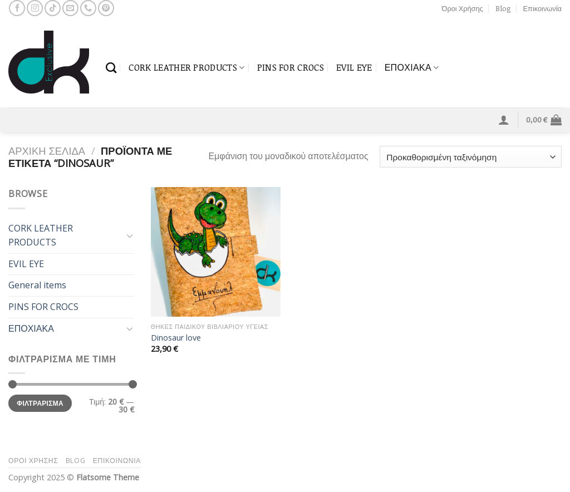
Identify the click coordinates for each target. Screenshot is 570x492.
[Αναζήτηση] (111, 68)
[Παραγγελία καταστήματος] (471, 157)
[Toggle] (129, 235)
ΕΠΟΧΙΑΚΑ (412, 67)
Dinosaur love (176, 338)
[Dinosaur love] (216, 252)
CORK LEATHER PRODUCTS (186, 67)
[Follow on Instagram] (35, 8)
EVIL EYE (354, 67)
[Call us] (88, 8)
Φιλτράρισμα (40, 402)
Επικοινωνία (542, 8)
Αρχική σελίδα (46, 151)
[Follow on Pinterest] (106, 8)
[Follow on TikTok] (53, 8)
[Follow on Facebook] (17, 8)
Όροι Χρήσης (462, 8)
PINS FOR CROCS (290, 67)
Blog (502, 8)
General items (37, 285)
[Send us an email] (70, 8)
